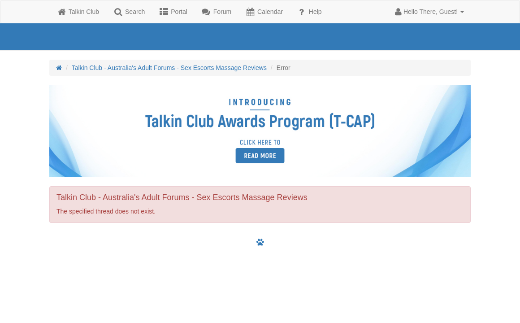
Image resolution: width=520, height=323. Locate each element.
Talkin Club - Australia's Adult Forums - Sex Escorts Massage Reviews (169, 67)
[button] (429, 11)
